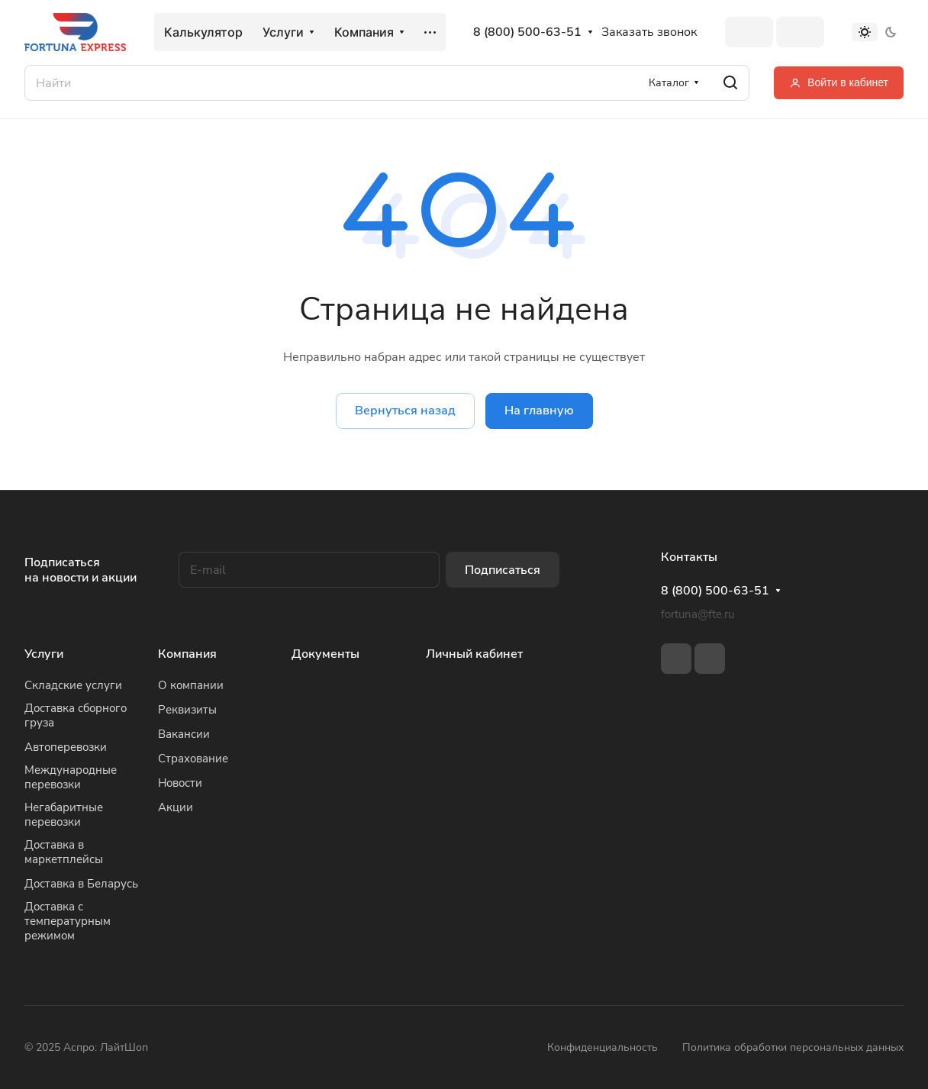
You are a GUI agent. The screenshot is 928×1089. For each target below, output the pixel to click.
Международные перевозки (70, 777)
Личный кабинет (474, 654)
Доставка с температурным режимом (67, 921)
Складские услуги (73, 685)
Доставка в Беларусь (81, 883)
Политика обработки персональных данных (793, 1047)
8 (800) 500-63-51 (527, 32)
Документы (325, 654)
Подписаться (502, 570)
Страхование (193, 758)
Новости (180, 783)
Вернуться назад (405, 410)
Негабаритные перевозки (63, 815)
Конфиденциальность (602, 1047)
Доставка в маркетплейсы (63, 852)
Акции (175, 807)
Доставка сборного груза (75, 715)
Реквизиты (187, 709)
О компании (191, 685)
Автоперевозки (65, 747)
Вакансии (184, 734)
